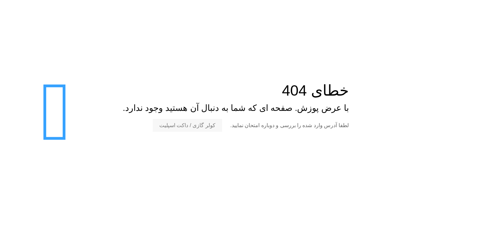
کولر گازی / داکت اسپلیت (187, 125)
